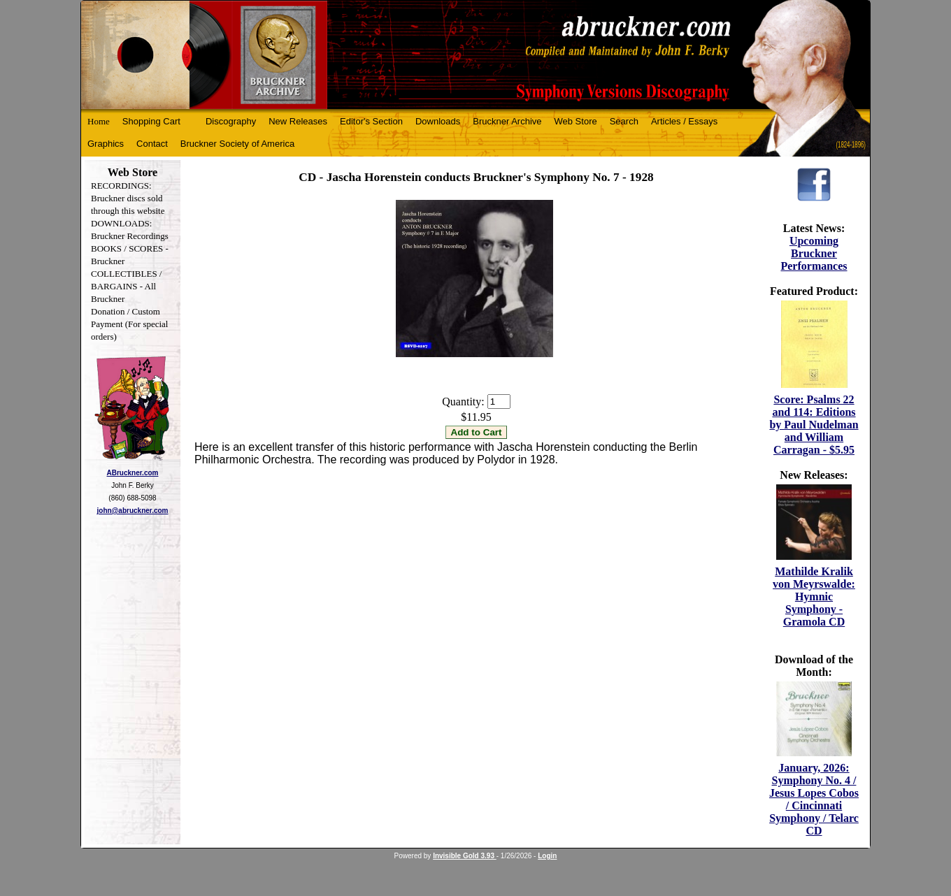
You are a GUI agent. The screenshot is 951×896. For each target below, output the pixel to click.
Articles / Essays (684, 121)
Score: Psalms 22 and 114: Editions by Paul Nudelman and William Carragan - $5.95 (813, 424)
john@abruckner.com (133, 510)
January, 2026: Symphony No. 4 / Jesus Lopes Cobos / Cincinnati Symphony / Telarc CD (814, 799)
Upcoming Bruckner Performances (813, 253)
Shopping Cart (151, 121)
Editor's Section (371, 121)
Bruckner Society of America (237, 143)
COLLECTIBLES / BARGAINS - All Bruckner (126, 286)
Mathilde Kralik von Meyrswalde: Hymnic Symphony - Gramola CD (814, 596)
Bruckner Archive (507, 121)
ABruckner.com (133, 473)
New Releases (298, 121)
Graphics (105, 143)
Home (98, 121)
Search (624, 121)
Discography (231, 121)
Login (547, 856)
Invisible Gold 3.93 (464, 856)
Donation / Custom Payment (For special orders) (129, 324)
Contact (152, 143)
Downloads (437, 121)
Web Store (576, 121)
